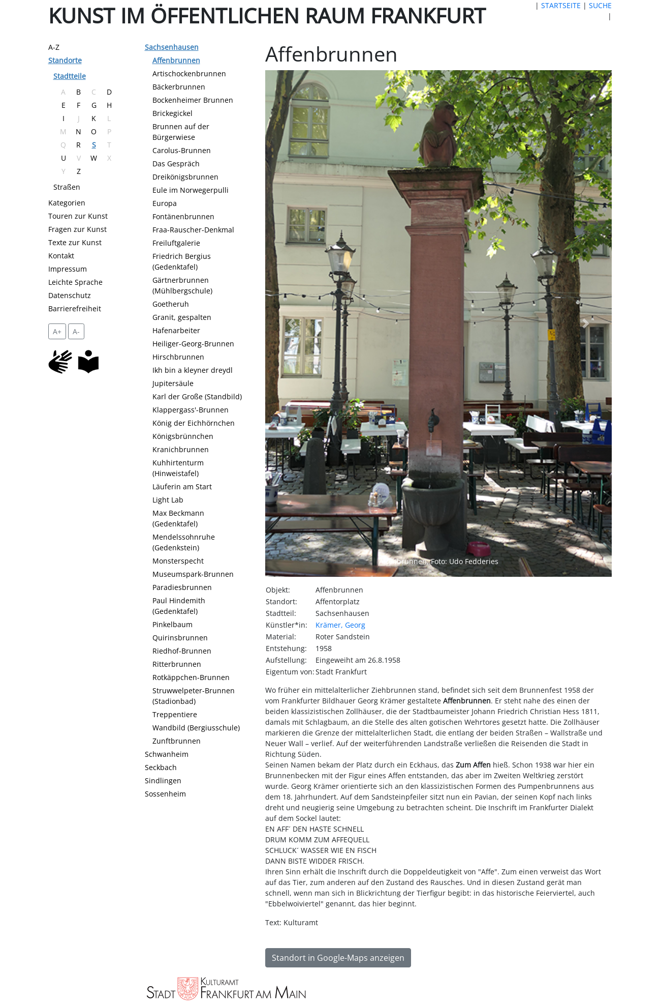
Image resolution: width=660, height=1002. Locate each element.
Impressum (67, 269)
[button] (291, 323)
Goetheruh (170, 304)
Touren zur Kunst (78, 216)
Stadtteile (69, 76)
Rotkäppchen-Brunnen (191, 677)
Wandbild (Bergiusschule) (196, 727)
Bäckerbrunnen (178, 87)
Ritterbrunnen (176, 664)
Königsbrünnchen (182, 436)
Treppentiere (174, 714)
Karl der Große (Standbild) (197, 396)
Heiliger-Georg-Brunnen (193, 343)
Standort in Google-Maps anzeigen (338, 957)
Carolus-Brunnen (181, 150)
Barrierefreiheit (74, 308)
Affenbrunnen (176, 60)
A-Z (53, 47)
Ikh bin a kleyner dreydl (192, 370)
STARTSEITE (561, 5)
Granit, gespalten (181, 317)
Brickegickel (172, 113)
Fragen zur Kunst (77, 229)
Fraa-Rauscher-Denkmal (193, 229)
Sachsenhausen (172, 47)
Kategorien (66, 203)
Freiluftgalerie (176, 243)
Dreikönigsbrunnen (185, 177)
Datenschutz (69, 295)
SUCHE (600, 5)
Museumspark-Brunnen (193, 574)
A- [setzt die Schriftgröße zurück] (76, 331)
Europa (164, 203)
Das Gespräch (176, 163)
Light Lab (167, 500)
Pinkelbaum (172, 624)
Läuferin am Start (182, 486)
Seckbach (161, 767)
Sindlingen (163, 780)
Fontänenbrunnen (183, 216)
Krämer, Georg (340, 625)
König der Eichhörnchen (193, 423)
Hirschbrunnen (178, 357)
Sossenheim (165, 794)
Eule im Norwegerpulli (190, 190)
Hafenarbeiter (176, 330)
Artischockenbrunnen (189, 73)
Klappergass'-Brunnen (190, 410)
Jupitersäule (173, 383)
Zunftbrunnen (176, 741)
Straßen (66, 187)
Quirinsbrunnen (180, 637)
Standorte (65, 60)
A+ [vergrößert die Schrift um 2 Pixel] (57, 331)
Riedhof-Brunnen (181, 651)
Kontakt (61, 255)
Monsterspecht (178, 561)
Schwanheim (166, 754)
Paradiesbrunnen (182, 587)
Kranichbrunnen (180, 449)
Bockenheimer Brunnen (192, 100)
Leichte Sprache (75, 282)
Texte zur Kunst (75, 242)
